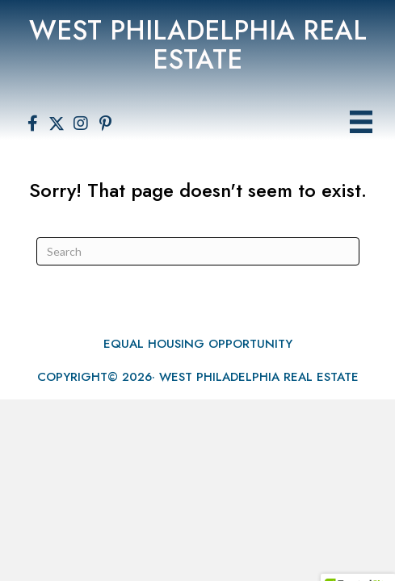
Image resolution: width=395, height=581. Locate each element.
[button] (32, 123)
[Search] (197, 251)
